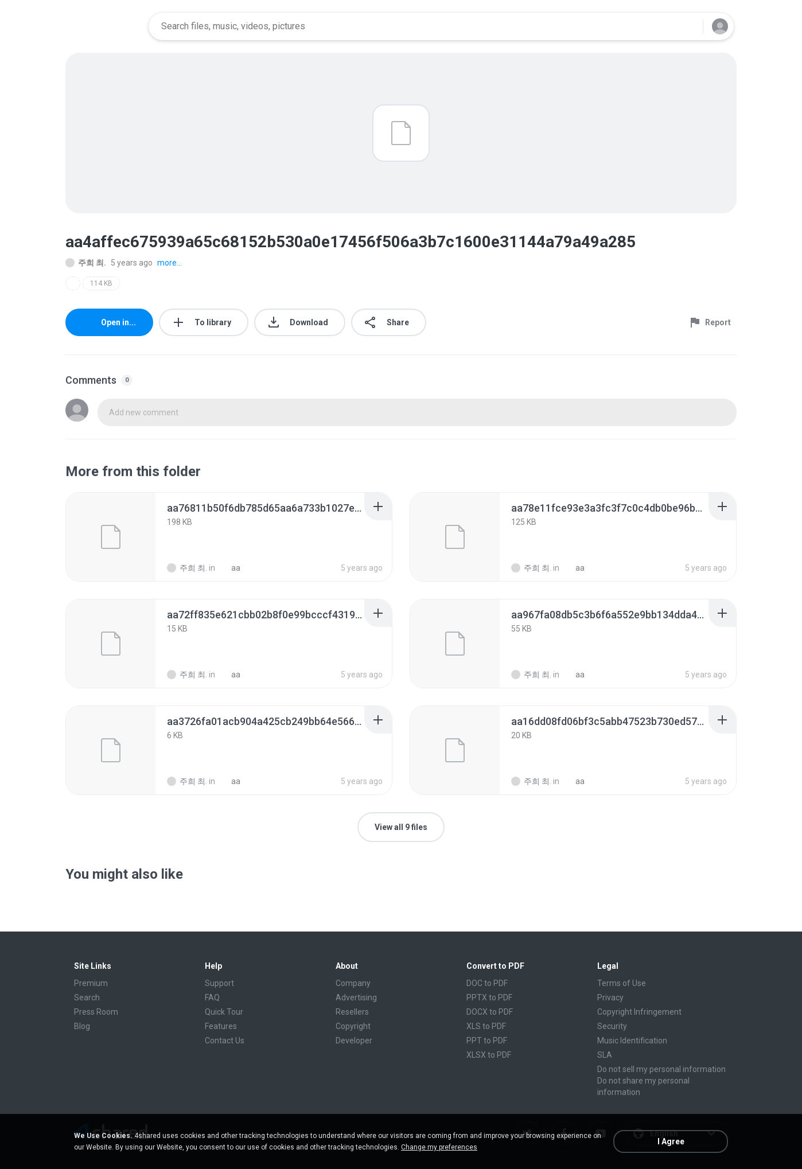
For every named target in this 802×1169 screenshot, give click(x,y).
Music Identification (632, 1040)
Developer (354, 1040)
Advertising (356, 997)
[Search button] (687, 26)
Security (612, 1026)
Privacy (610, 997)
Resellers (352, 1011)
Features (221, 1026)
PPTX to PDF (489, 997)
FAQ (212, 997)
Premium (91, 983)
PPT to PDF (486, 1040)
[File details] (110, 537)
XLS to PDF (486, 1026)
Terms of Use (621, 983)
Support (219, 983)
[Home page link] (103, 26)
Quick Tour (224, 1011)
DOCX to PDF (489, 1011)
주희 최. (85, 262)
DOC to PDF (487, 983)
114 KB (101, 283)
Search (87, 997)
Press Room (96, 1011)
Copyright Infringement (639, 1011)
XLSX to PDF (488, 1054)
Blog (82, 1026)
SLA (604, 1054)
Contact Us (224, 1040)
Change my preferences (439, 1147)
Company (353, 983)
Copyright (353, 1026)
